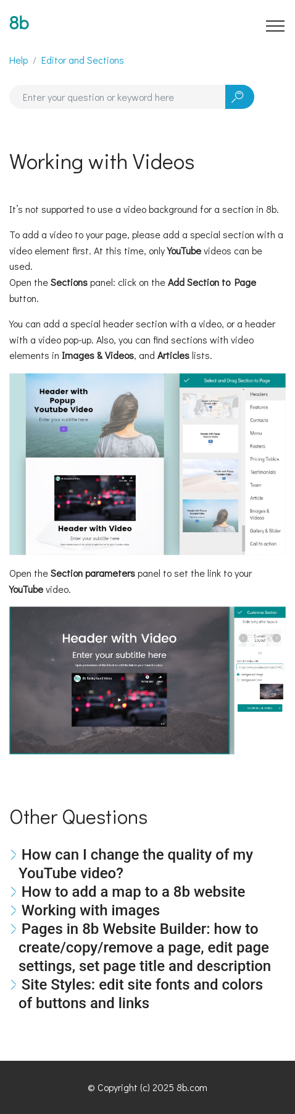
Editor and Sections (82, 59)
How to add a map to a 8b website (134, 891)
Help (18, 59)
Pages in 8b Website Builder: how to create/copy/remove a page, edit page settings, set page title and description (145, 947)
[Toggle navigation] (275, 25)
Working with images (91, 910)
